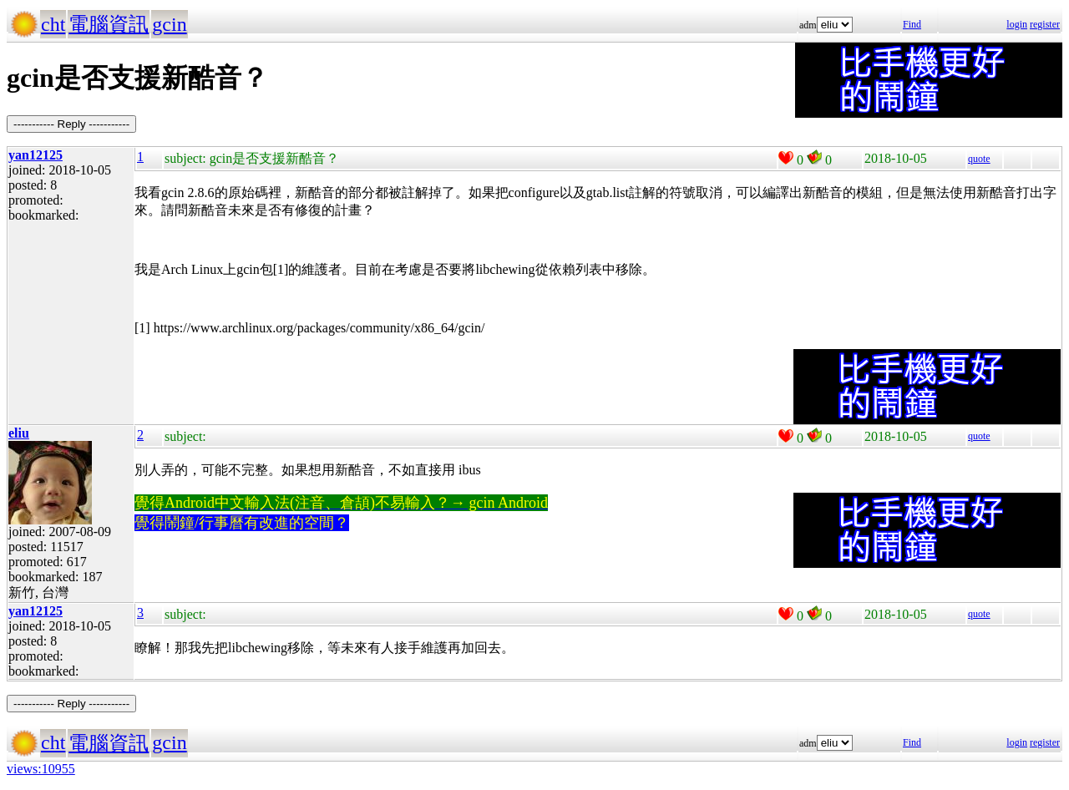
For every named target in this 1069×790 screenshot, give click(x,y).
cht (53, 24)
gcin (169, 24)
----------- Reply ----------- (71, 124)
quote (979, 159)
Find (912, 24)
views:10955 (41, 769)
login (1016, 24)
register (1045, 24)
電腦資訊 (108, 24)
